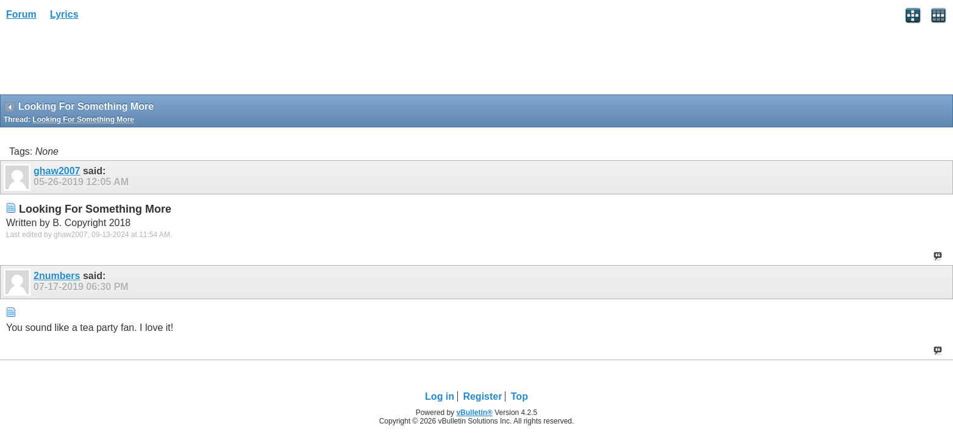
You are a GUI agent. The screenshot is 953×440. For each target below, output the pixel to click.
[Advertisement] (97, 61)
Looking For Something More (83, 119)
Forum (21, 14)
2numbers (57, 276)
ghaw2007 (57, 171)
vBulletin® (474, 412)
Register (482, 396)
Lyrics (64, 14)
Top (519, 396)
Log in (439, 396)
